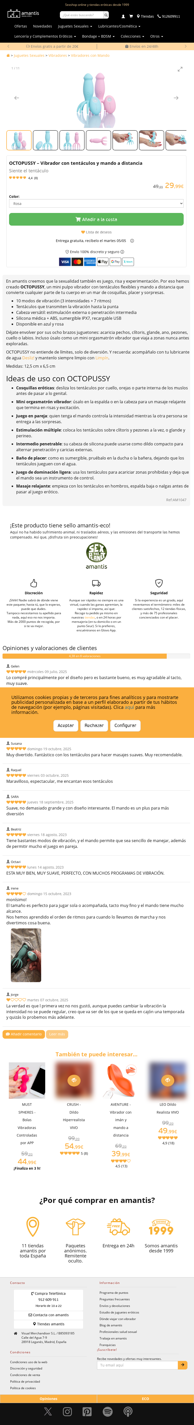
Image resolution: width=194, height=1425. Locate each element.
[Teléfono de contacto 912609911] (168, 16)
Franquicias (108, 1345)
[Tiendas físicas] (145, 16)
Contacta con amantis (49, 1315)
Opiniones (48, 1398)
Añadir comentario (24, 1034)
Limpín (101, 358)
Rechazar (94, 725)
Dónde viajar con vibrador (118, 1319)
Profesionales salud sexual (118, 1332)
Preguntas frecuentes (115, 1299)
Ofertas (20, 26)
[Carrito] (131, 16)
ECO (145, 1398)
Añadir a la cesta (96, 219)
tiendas (90, 617)
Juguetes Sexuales (29, 55)
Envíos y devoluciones (115, 1306)
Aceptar (66, 725)
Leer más (57, 1034)
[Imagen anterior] (16, 98)
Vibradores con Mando (90, 55)
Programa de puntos (114, 1292)
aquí (129, 707)
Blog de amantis (111, 1325)
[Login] (123, 17)
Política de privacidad (25, 1381)
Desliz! (28, 358)
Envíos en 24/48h (141, 46)
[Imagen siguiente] (176, 98)
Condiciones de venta (25, 1375)
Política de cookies (23, 1388)
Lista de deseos (96, 232)
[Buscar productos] (82, 15)
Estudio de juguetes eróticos (119, 1312)
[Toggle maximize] (180, 69)
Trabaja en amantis (113, 1338)
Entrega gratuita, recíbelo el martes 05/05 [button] (91, 240)
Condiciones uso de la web (28, 1362)
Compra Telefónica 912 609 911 (48, 1300)
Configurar (125, 725)
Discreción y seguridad (26, 1368)
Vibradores (57, 55)
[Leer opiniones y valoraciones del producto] (96, 178)
